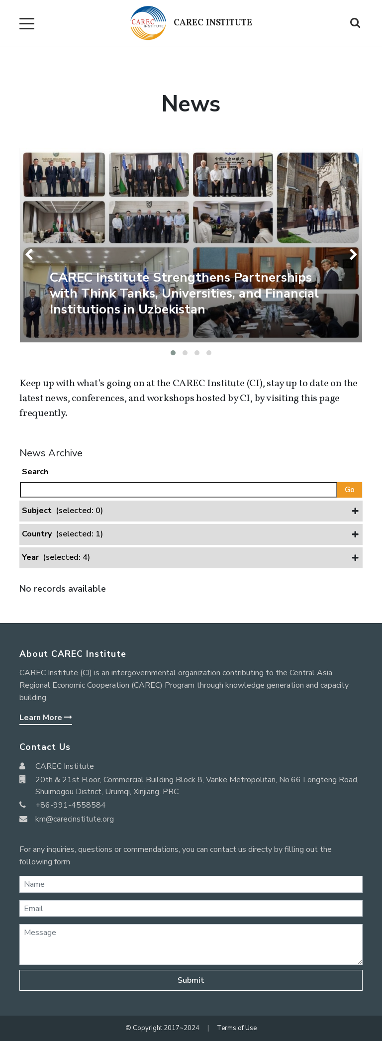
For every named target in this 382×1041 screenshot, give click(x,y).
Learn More (45, 717)
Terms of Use (237, 1028)
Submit (191, 980)
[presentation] (30, 254)
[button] (173, 353)
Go (350, 490)
